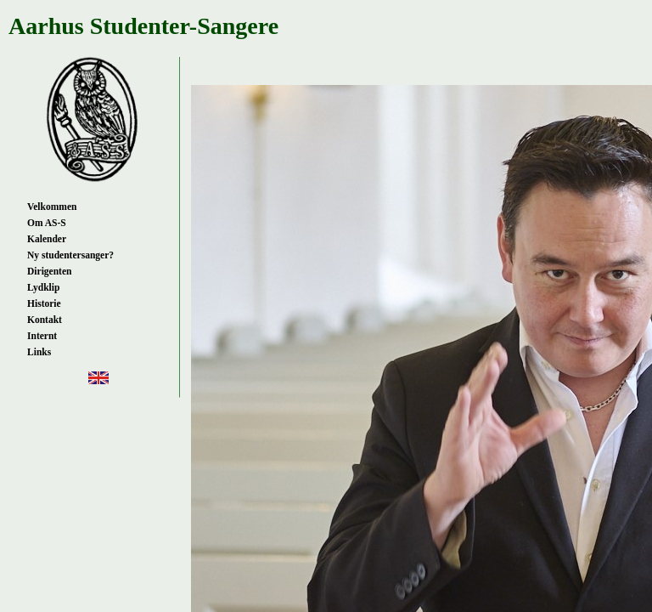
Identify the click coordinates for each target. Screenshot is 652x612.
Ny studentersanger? (70, 255)
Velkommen (51, 206)
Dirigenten (49, 271)
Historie (44, 303)
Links (39, 352)
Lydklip (43, 287)
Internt (42, 336)
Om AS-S (46, 223)
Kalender (46, 239)
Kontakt (44, 319)
